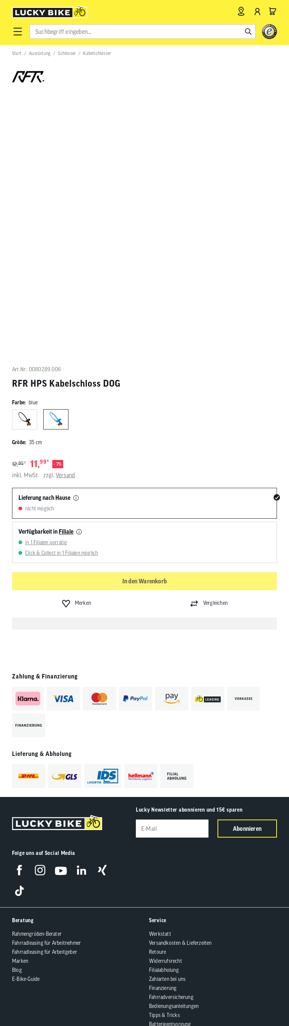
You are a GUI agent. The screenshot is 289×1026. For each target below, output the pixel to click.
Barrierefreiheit (84, 903)
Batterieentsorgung (170, 766)
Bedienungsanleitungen (174, 748)
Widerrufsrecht (165, 703)
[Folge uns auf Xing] (102, 612)
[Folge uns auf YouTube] (60, 612)
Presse (19, 844)
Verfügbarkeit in (45, 273)
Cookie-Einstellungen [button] (165, 903)
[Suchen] (248, 31)
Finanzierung (162, 730)
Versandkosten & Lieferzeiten (180, 685)
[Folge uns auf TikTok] (19, 632)
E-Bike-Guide (26, 721)
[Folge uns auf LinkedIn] (81, 612)
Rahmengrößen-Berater (37, 676)
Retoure (157, 694)
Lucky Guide (25, 808)
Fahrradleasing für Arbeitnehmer (46, 685)
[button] (17, 31)
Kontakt (20, 826)
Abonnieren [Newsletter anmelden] (247, 570)
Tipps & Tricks (164, 757)
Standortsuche (28, 862)
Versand (65, 217)
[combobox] (142, 31)
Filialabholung (164, 712)
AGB (25, 903)
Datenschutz (121, 903)
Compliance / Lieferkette (220, 903)
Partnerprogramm (31, 853)
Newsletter (24, 835)
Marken (20, 703)
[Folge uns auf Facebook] (19, 612)
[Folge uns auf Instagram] (40, 612)
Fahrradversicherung (171, 739)
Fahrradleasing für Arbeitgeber (44, 694)
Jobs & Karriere (28, 817)
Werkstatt (160, 676)
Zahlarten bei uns (167, 721)
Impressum (49, 903)
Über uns (22, 799)
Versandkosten (108, 921)
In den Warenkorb (144, 323)
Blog (17, 712)
